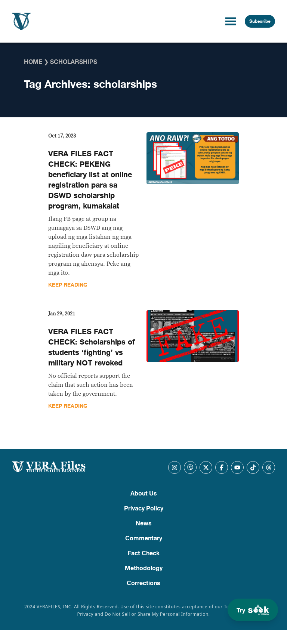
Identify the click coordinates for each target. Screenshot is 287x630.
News (144, 523)
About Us (143, 493)
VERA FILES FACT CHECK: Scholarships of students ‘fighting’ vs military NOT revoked (91, 347)
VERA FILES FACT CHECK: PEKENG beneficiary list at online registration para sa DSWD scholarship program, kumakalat (90, 180)
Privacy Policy (143, 508)
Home (33, 62)
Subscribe (260, 21)
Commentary (143, 538)
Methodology (144, 568)
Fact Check (144, 553)
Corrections (143, 583)
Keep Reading (67, 285)
